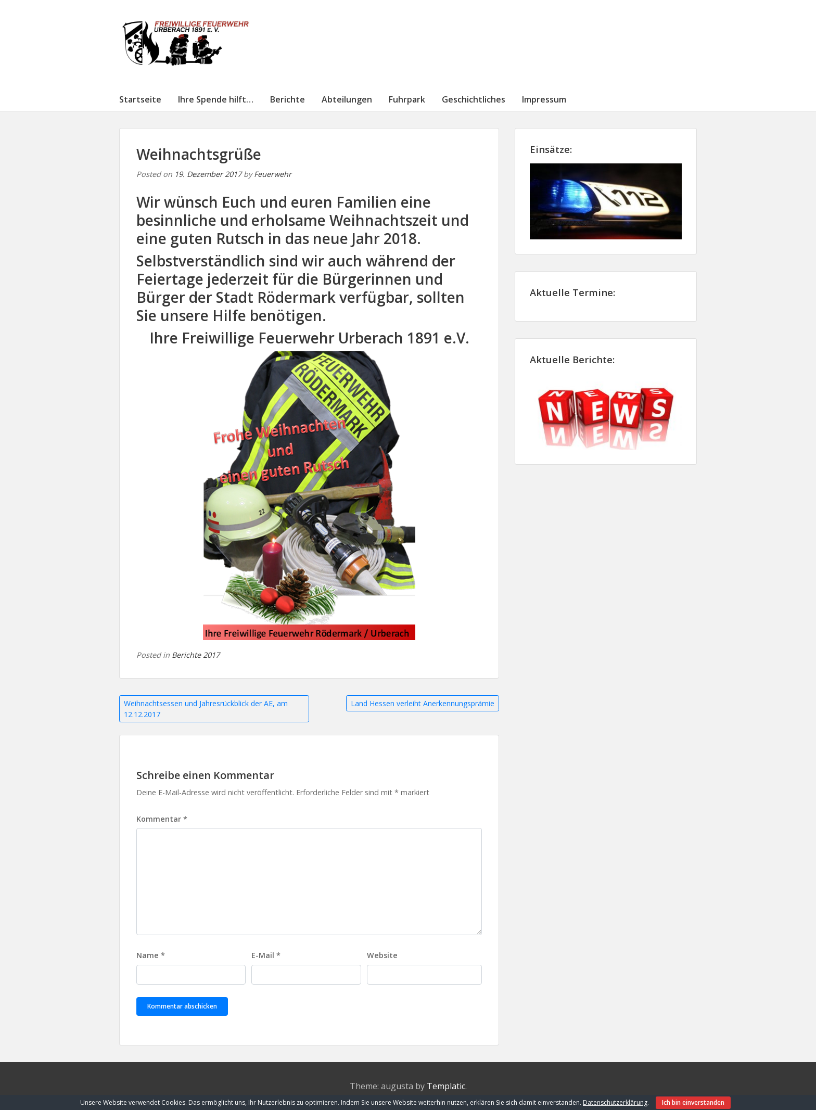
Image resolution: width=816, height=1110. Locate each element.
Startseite (140, 99)
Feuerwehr (272, 174)
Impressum (544, 99)
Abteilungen (347, 99)
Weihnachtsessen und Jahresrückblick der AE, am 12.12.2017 (206, 708)
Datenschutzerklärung (615, 1102)
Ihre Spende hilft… (215, 99)
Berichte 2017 (196, 655)
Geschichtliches (473, 99)
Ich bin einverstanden (693, 1102)
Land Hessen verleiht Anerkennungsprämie (422, 703)
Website (382, 955)
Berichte (287, 99)
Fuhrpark (407, 99)
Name (150, 955)
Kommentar (161, 819)
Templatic (446, 1086)
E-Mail (265, 955)
